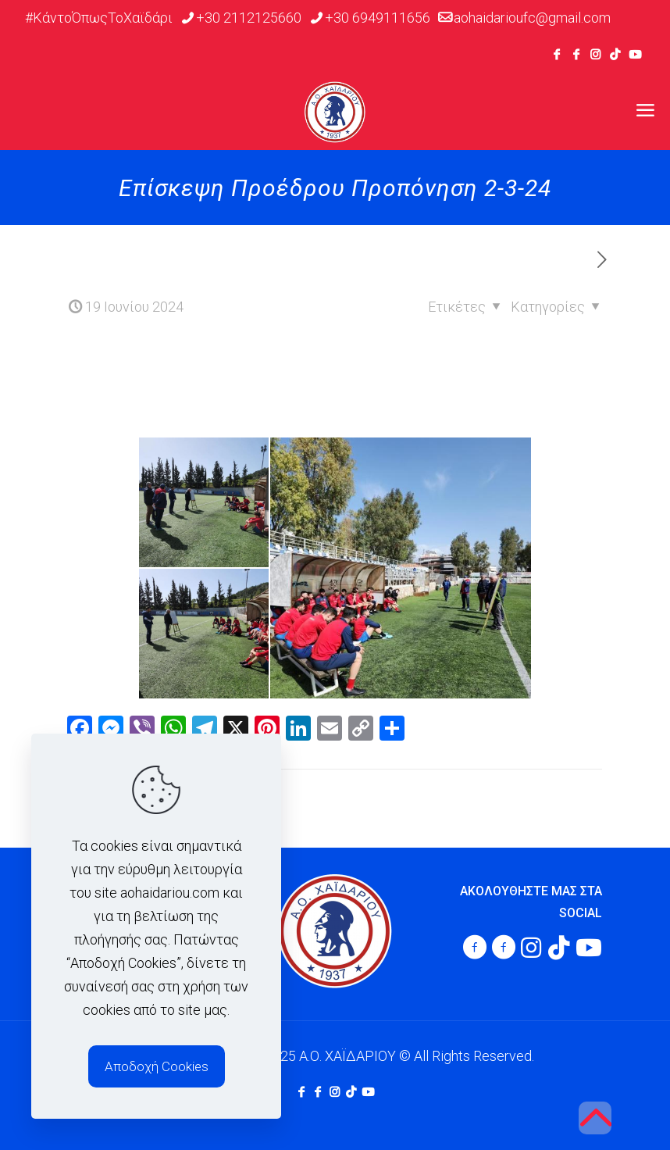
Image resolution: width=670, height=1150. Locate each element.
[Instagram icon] (595, 55)
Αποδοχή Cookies (156, 1066)
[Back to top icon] (595, 1118)
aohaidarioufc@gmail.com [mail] (532, 17)
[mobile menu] (645, 111)
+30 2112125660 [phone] (248, 17)
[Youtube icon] (635, 55)
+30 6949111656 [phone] (377, 17)
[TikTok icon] (615, 55)
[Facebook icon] (556, 55)
